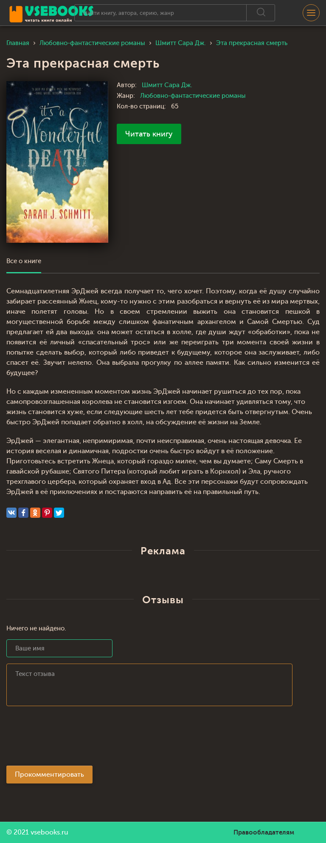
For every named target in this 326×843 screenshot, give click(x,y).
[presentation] (70, 738)
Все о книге (23, 261)
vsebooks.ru (49, 832)
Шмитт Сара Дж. (167, 85)
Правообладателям (263, 832)
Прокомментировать (49, 774)
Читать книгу (149, 134)
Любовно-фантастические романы (193, 95)
